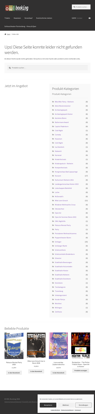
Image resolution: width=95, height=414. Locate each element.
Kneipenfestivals (61, 167)
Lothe (57, 192)
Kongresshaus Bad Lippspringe (66, 172)
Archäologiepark (61, 110)
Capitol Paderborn (61, 126)
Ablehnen (66, 405)
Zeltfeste (58, 312)
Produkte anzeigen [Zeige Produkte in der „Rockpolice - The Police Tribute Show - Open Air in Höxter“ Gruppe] (80, 370)
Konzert (58, 176)
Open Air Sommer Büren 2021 (65, 217)
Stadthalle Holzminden (63, 266)
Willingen (58, 308)
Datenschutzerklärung (67, 410)
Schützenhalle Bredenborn (65, 254)
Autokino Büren (60, 118)
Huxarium (17, 18)
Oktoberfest (59, 209)
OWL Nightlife (60, 221)
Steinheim (59, 283)
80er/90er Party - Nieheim (64, 102)
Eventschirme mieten (44, 18)
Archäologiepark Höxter (64, 114)
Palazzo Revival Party (63, 225)
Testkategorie (60, 287)
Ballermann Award (62, 122)
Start (8, 34)
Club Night (59, 130)
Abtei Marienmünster (63, 106)
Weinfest (58, 303)
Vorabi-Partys (60, 299)
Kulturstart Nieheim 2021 (64, 180)
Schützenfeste (60, 250)
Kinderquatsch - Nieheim (64, 163)
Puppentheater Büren (63, 238)
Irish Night (59, 143)
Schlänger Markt (61, 246)
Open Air (58, 213)
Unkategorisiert (61, 295)
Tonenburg (59, 291)
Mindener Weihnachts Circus (65, 205)
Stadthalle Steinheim (63, 279)
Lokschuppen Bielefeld (63, 188)
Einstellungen (83, 405)
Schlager (58, 242)
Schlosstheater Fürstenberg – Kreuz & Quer (20, 26)
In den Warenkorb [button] (14, 373)
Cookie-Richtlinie (55, 410)
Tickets (7, 18)
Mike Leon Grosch (61, 200)
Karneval (58, 155)
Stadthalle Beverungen (63, 262)
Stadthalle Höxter (61, 270)
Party (57, 229)
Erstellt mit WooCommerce (33, 402)
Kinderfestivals (60, 159)
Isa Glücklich (59, 147)
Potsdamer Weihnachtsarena (65, 233)
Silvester (58, 258)
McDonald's (59, 196)
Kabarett (58, 151)
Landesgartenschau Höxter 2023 (67, 184)
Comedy (58, 135)
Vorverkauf (28, 18)
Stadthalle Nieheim (62, 275)
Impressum (78, 410)
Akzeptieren (48, 405)
